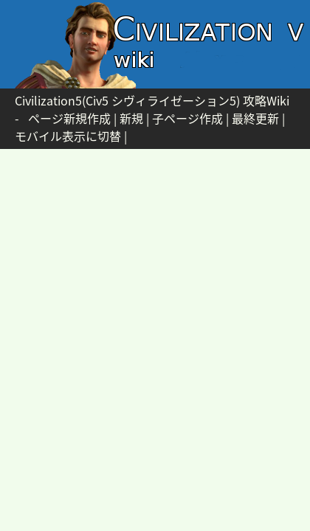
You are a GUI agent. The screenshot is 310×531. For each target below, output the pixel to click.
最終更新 (255, 118)
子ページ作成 (187, 118)
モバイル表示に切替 (68, 136)
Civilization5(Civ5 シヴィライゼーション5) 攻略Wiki (152, 100)
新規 (131, 118)
